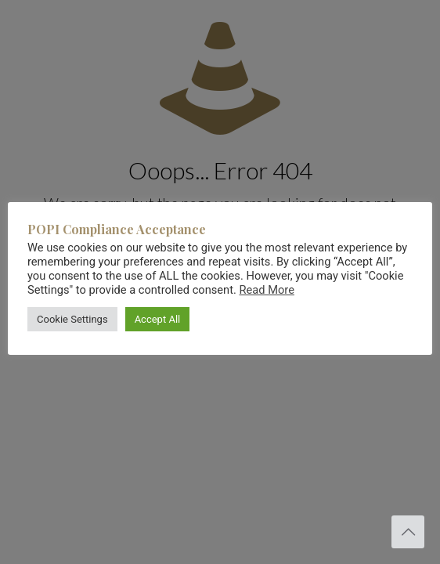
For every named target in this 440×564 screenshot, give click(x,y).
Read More (267, 290)
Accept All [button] (158, 319)
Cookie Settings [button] (72, 319)
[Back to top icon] (407, 531)
